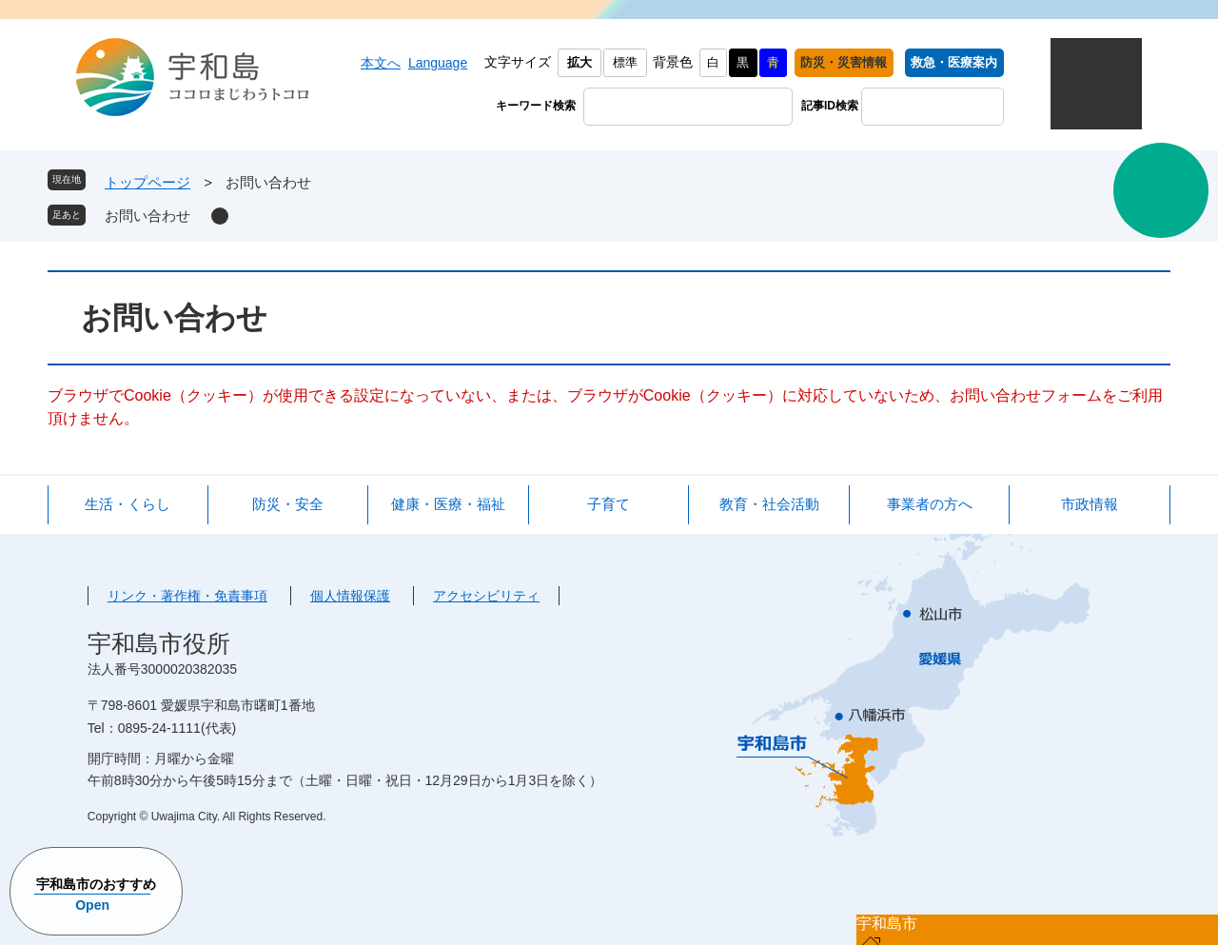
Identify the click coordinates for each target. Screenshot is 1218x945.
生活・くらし (127, 504)
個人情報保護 (350, 595)
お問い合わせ (147, 215)
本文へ (381, 62)
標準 (625, 62)
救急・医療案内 (954, 62)
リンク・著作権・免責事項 (187, 595)
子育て (608, 504)
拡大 (579, 62)
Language (437, 62)
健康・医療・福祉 (448, 504)
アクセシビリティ (486, 595)
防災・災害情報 (843, 62)
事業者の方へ (929, 504)
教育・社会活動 (769, 504)
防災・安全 (288, 504)
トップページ (147, 182)
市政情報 (1089, 504)
